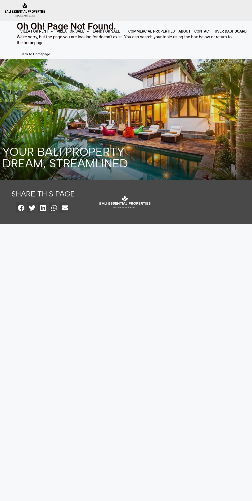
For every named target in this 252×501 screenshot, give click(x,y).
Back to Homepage (35, 54)
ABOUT (185, 31)
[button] (21, 207)
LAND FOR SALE (106, 31)
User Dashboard (231, 31)
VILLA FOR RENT (34, 31)
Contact (202, 31)
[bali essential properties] (207, 202)
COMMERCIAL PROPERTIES (151, 31)
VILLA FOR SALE (70, 31)
